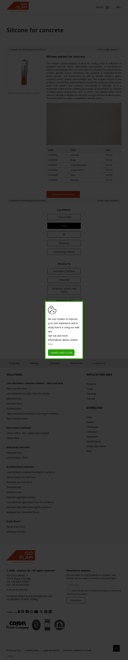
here (50, 343)
